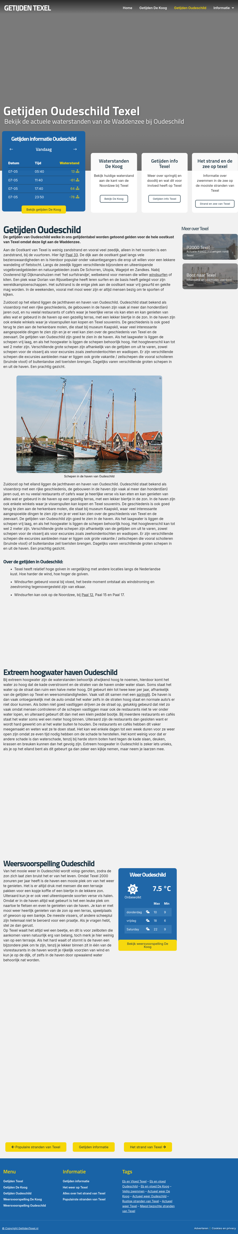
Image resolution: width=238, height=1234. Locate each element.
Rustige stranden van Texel (140, 1201)
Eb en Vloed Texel (134, 1181)
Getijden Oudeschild (190, 8)
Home (127, 8)
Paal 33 (72, 255)
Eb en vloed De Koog (155, 1186)
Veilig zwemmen (133, 1191)
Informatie (224, 8)
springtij (143, 695)
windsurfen (158, 275)
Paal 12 (87, 595)
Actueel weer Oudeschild (149, 1196)
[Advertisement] (89, 632)
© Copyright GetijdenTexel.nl (20, 1228)
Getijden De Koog (153, 8)
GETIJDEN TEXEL (27, 7)
